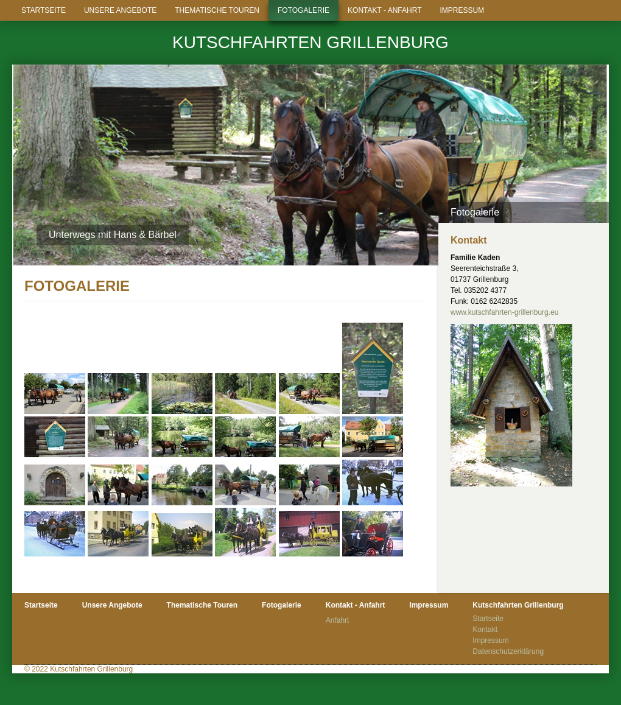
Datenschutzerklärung (508, 651)
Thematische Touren (217, 10)
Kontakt (484, 629)
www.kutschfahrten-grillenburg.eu (504, 312)
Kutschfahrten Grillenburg (310, 42)
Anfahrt (337, 620)
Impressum (462, 10)
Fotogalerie (303, 10)
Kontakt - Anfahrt (384, 10)
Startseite (43, 10)
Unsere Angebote (120, 10)
